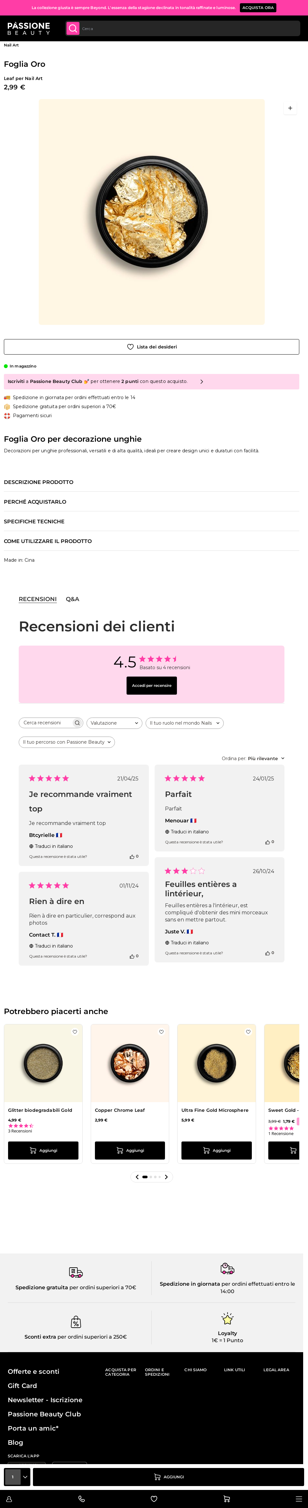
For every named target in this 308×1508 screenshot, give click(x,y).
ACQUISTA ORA (258, 7)
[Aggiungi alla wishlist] (151, 347)
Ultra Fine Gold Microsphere (215, 1110)
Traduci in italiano (51, 846)
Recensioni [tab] (38, 599)
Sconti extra (40, 1337)
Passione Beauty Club (44, 1414)
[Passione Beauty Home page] (29, 28)
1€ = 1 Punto (227, 1340)
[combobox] (182, 28)
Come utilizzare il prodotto (48, 541)
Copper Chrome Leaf (120, 1110)
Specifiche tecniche (34, 521)
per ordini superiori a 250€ (91, 1337)
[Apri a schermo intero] (290, 108)
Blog (16, 1442)
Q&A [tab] (72, 599)
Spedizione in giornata (190, 1284)
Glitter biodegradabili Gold (40, 1110)
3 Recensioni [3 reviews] (20, 1131)
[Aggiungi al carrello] (168, 1477)
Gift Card (22, 1386)
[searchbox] (45, 723)
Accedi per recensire (151, 685)
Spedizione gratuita (41, 1287)
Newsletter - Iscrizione (45, 1400)
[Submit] (73, 28)
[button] (137, 1177)
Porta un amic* (33, 1428)
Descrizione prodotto (38, 482)
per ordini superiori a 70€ (102, 1287)
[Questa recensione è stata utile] (132, 856)
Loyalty (227, 1333)
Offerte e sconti (33, 1371)
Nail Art (11, 45)
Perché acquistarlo (35, 502)
